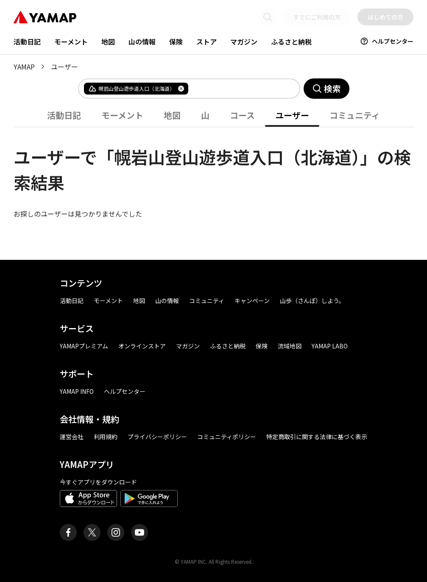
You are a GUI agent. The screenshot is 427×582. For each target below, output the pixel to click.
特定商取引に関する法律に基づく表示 (316, 436)
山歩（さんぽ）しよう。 (312, 300)
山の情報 (142, 41)
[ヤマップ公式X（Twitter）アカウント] (92, 532)
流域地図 (289, 346)
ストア (206, 41)
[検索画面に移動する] (267, 16)
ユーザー (292, 115)
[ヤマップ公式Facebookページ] (68, 532)
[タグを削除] (181, 89)
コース (242, 115)
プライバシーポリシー (157, 436)
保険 (176, 41)
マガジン (243, 41)
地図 (108, 41)
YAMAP (24, 66)
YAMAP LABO (330, 346)
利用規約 (105, 436)
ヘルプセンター (386, 41)
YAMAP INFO (77, 391)
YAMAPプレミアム (84, 346)
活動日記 (27, 41)
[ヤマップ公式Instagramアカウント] (115, 532)
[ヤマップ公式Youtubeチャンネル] (139, 532)
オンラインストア (142, 346)
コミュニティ (354, 115)
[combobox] (237, 89)
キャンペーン (252, 300)
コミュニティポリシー (226, 436)
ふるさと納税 (291, 41)
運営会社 (72, 436)
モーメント (71, 41)
